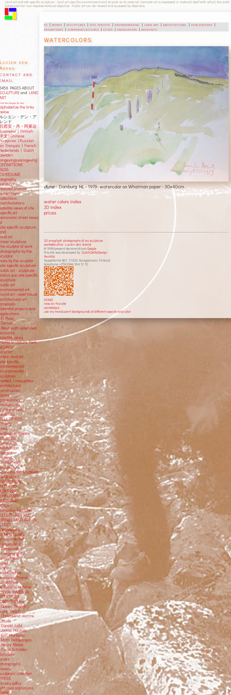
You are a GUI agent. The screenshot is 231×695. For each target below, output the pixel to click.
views (18, 337)
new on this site (55, 303)
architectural (175, 24)
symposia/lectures (83, 29)
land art (151, 24)
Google (91, 248)
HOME (48, 299)
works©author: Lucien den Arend (67, 244)
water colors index (62, 201)
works (57, 24)
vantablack (51, 307)
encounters (127, 29)
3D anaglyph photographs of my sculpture (73, 240)
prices (50, 213)
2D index (52, 207)
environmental (127, 24)
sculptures (75, 24)
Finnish (26, 131)
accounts (149, 29)
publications (201, 24)
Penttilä (49, 256)
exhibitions (53, 29)
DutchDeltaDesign (94, 252)
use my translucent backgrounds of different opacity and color (87, 311)
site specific (100, 24)
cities (108, 29)
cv (45, 24)
